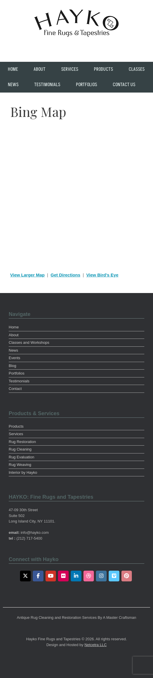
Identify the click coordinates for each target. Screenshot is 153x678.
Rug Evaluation (21, 457)
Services (69, 69)
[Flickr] (63, 576)
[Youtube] (50, 576)
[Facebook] (38, 576)
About (39, 69)
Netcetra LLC (95, 645)
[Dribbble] (88, 576)
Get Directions (66, 274)
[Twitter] (25, 576)
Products (103, 69)
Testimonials (47, 84)
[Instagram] (101, 576)
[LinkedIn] (76, 576)
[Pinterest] (126, 576)
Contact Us (124, 84)
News (13, 84)
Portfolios (86, 84)
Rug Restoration (22, 442)
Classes (137, 69)
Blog (12, 366)
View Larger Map (27, 274)
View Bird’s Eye (102, 274)
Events (14, 358)
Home (13, 69)
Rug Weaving (20, 464)
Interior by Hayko (23, 472)
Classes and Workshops (29, 342)
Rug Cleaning (20, 449)
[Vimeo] (114, 576)
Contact (15, 388)
